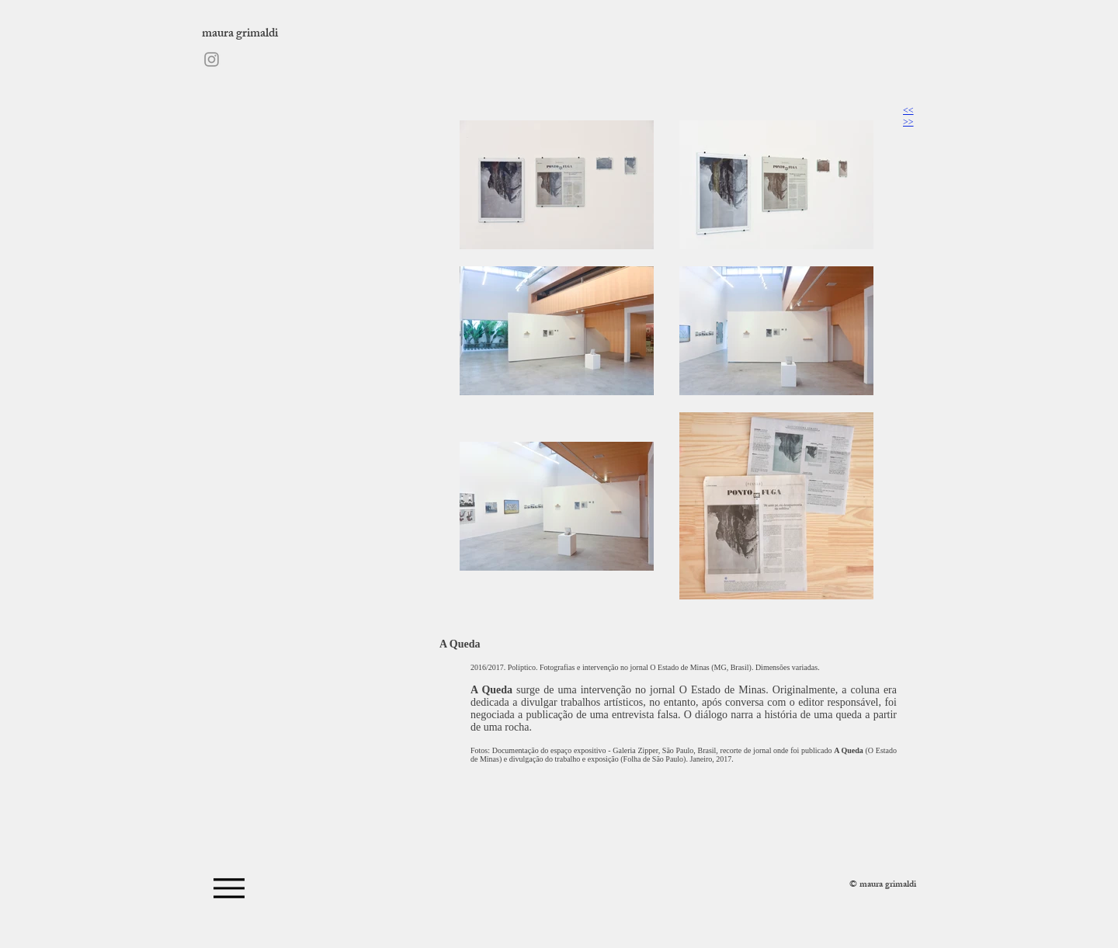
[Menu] (228, 888)
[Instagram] (211, 59)
